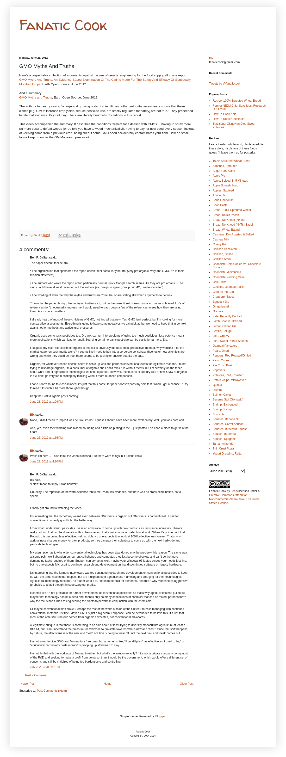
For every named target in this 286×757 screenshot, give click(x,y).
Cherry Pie (219, 244)
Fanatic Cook (63, 25)
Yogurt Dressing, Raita (227, 453)
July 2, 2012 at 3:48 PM (45, 667)
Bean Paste (220, 205)
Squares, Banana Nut (226, 419)
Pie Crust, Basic (223, 365)
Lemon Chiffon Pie (224, 326)
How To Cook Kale (224, 114)
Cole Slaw (219, 282)
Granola (218, 311)
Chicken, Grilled (223, 254)
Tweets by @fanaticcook (224, 83)
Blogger (160, 716)
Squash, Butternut (224, 434)
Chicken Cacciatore (225, 249)
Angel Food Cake (224, 170)
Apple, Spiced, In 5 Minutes (230, 180)
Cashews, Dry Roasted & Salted (233, 234)
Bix (32, 414)
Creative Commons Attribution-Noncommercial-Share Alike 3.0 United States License (234, 499)
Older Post (186, 683)
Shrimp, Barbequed (225, 404)
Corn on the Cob (223, 292)
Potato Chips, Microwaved (229, 380)
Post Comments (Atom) (52, 690)
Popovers (219, 370)
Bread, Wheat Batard (226, 229)
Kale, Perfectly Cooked (227, 316)
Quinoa (217, 385)
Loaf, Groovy (221, 336)
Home (108, 683)
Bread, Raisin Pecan (226, 215)
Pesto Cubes (221, 360)
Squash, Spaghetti (224, 439)
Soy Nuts (218, 414)
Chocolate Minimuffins (227, 272)
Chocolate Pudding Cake (229, 277)
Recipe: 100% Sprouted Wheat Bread (237, 100)
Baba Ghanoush (223, 200)
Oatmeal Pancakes (225, 345)
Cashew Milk (221, 239)
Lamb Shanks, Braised (227, 321)
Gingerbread (221, 306)
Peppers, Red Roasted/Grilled (232, 355)
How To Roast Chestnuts (228, 119)
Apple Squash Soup (225, 185)
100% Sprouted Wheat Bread (231, 161)
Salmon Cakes (222, 394)
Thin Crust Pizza (223, 448)
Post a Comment (36, 675)
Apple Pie (219, 175)
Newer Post (27, 683)
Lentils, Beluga (222, 331)
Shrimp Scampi (222, 409)
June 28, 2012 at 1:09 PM (46, 401)
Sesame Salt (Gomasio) (228, 399)
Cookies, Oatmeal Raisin (228, 287)
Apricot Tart (220, 195)
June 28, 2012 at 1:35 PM (46, 437)
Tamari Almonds (223, 443)
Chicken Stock (222, 259)
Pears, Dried (221, 350)
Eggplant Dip (221, 301)
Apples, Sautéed (223, 190)
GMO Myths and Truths (35, 97)
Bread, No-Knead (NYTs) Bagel (233, 224)
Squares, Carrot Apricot (228, 424)
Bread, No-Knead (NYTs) (229, 220)
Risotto (217, 390)
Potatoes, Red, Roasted (228, 375)
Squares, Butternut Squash (230, 429)
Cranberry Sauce (224, 296)
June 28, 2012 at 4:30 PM (46, 461)
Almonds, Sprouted (225, 166)
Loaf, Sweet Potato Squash (230, 341)
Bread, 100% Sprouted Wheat (232, 210)
